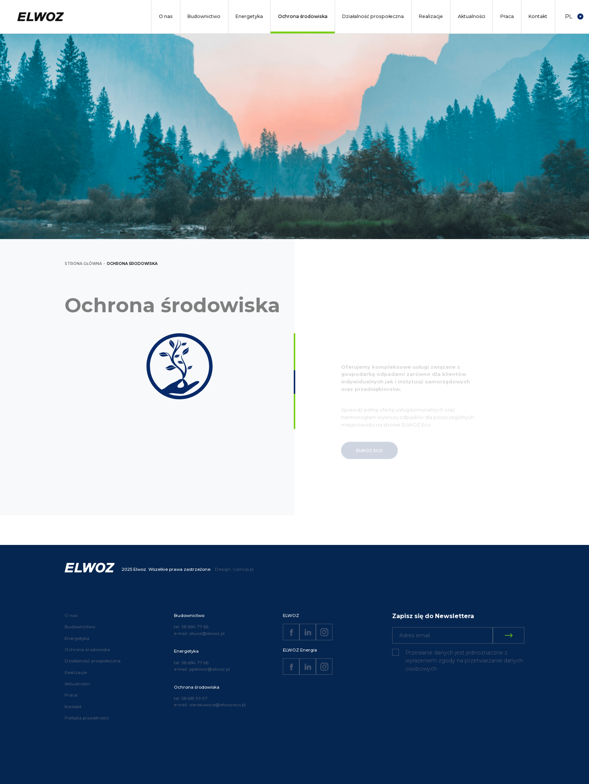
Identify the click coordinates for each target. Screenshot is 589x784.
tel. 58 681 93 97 (190, 698)
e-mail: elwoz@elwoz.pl (199, 633)
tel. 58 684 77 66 (191, 626)
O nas (166, 16)
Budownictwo (203, 16)
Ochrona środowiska (303, 16)
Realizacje (431, 16)
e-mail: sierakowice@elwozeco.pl (210, 704)
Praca (507, 16)
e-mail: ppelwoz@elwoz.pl (202, 669)
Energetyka (249, 16)
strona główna (83, 263)
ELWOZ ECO (369, 456)
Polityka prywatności (87, 718)
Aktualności (471, 16)
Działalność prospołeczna (373, 16)
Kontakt (538, 16)
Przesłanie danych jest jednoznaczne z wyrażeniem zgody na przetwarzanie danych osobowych (464, 660)
